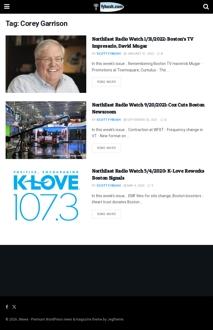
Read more (109, 81)
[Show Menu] (6, 7)
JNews (23, 319)
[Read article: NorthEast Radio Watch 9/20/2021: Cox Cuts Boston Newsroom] (46, 130)
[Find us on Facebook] (7, 307)
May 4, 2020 (134, 185)
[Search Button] (206, 7)
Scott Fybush (109, 53)
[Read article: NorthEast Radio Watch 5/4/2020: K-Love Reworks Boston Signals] (46, 196)
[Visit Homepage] (106, 7)
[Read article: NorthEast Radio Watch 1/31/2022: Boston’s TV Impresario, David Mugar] (46, 64)
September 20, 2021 (140, 119)
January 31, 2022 (139, 53)
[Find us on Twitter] (14, 307)
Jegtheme (115, 319)
